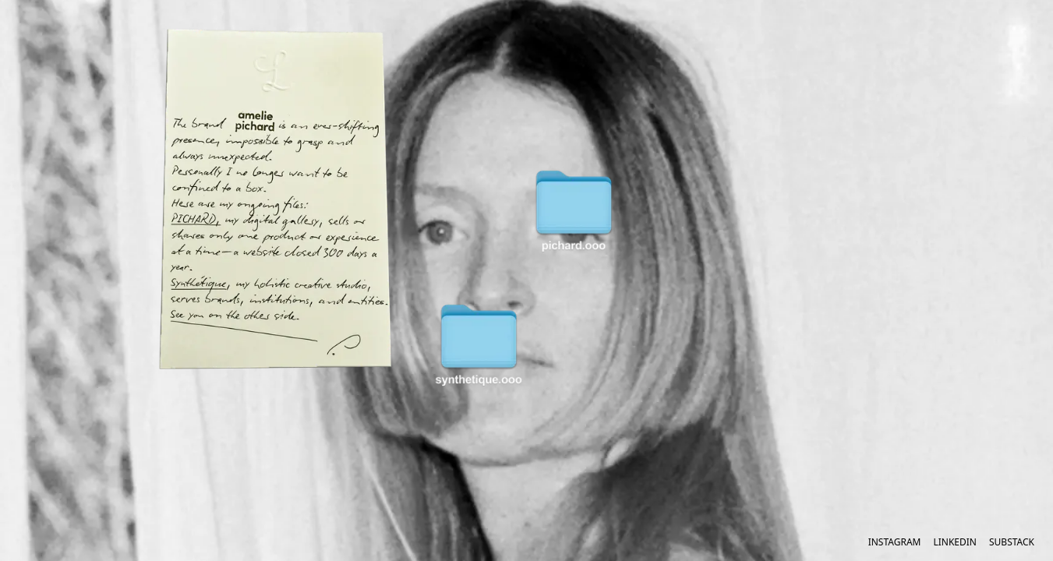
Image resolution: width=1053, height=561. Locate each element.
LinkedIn (955, 542)
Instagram (894, 542)
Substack (1011, 542)
